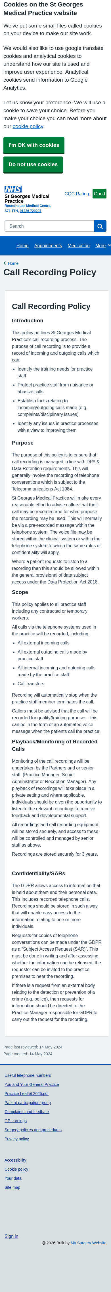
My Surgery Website (88, 1243)
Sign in (11, 1236)
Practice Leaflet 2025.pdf (27, 1094)
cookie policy (27, 126)
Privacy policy (17, 1139)
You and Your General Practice (32, 1084)
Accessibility (15, 1160)
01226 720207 (30, 211)
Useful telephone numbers (28, 1075)
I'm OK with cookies (34, 145)
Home (22, 245)
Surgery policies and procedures (33, 1130)
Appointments (48, 245)
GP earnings (16, 1121)
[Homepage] (33, 194)
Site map (12, 1187)
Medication (79, 245)
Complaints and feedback (27, 1112)
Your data (13, 1178)
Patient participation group (28, 1103)
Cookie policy (16, 1169)
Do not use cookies (33, 164)
